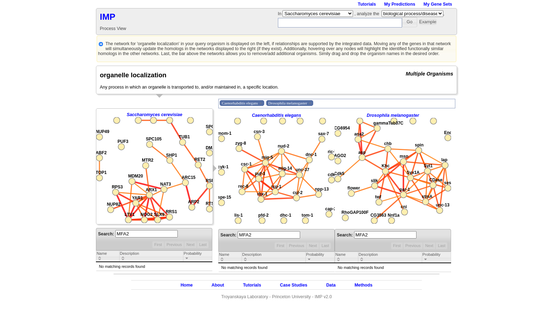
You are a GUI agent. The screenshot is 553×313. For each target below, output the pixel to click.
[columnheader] (108, 256)
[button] (409, 22)
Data (331, 285)
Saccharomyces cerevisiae (154, 114)
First (158, 244)
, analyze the (366, 13)
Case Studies (294, 285)
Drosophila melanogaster (393, 115)
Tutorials (367, 4)
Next (191, 244)
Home (187, 285)
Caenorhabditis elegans (276, 115)
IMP (107, 17)
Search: (138, 233)
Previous (174, 244)
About (218, 285)
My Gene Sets (438, 4)
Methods (363, 285)
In (280, 13)
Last (203, 244)
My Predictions (399, 4)
